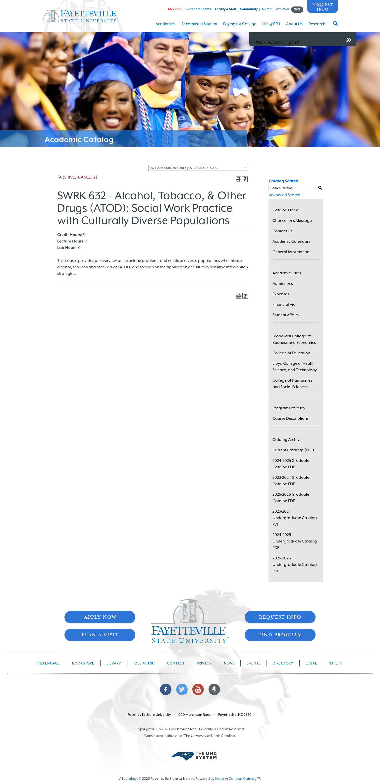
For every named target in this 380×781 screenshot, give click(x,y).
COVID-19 (174, 9)
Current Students (198, 9)
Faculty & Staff (225, 9)
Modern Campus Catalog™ (237, 779)
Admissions (282, 283)
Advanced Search (284, 195)
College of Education (291, 353)
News (229, 663)
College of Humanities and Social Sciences (292, 383)
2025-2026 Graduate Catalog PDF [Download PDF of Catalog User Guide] (290, 497)
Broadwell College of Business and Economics (294, 339)
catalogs (131, 779)
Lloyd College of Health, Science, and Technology (294, 366)
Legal (311, 663)
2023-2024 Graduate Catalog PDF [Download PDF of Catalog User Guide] (290, 480)
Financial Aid (284, 304)
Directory (283, 663)
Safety (336, 663)
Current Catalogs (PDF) (293, 450)
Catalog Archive (287, 439)
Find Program (280, 634)
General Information (290, 252)
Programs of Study (288, 408)
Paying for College (239, 27)
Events (254, 663)
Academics (165, 27)
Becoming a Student (199, 27)
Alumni (267, 9)
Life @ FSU (271, 27)
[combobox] (198, 168)
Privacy (204, 663)
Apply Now (100, 616)
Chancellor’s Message (292, 220)
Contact (176, 663)
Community (249, 9)
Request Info (322, 6)
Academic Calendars (291, 241)
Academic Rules (286, 273)
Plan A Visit (99, 634)
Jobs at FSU (144, 663)
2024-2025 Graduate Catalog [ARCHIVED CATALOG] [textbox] (184, 168)
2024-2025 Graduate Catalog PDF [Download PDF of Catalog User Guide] (290, 463)
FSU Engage (48, 663)
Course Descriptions (290, 418)
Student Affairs (285, 315)
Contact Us (282, 231)
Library (114, 663)
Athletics (282, 9)
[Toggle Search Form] (335, 24)
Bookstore (83, 663)
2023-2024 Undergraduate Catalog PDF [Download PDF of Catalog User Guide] (294, 518)
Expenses (280, 294)
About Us (294, 27)
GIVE (297, 9)
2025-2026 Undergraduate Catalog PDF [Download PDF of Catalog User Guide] (294, 564)
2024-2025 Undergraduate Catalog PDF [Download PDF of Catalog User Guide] (294, 541)
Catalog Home (285, 210)
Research (317, 27)
